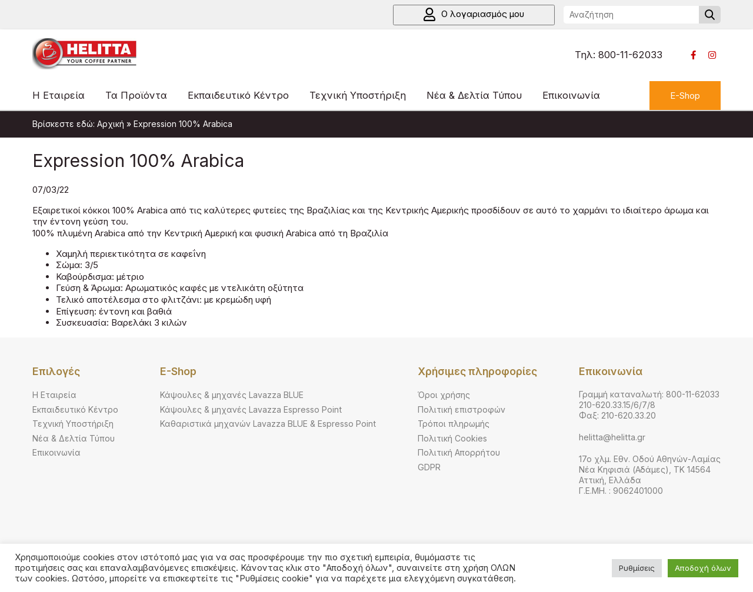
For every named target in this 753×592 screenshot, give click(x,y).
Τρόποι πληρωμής (453, 424)
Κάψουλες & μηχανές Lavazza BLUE (232, 395)
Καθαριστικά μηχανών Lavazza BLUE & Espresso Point (268, 424)
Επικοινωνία (571, 95)
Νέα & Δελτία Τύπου (474, 95)
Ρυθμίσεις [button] (637, 568)
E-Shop (685, 95)
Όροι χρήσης (444, 395)
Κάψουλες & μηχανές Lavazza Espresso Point (251, 409)
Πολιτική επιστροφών (461, 409)
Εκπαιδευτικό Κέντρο (238, 95)
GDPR (429, 467)
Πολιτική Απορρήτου (459, 452)
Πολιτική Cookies (452, 438)
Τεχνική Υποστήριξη (357, 95)
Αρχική (110, 124)
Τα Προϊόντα (136, 95)
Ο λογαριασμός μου (474, 14)
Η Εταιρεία (58, 95)
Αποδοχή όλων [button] (703, 568)
